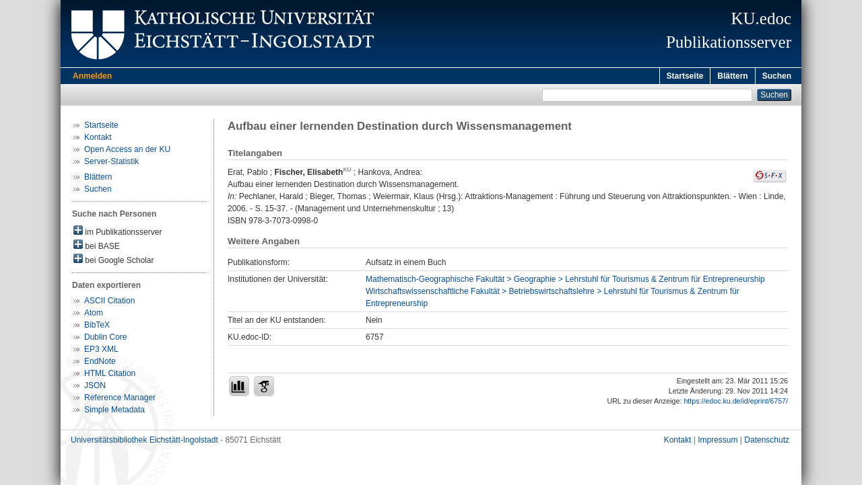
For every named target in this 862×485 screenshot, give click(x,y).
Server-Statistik (111, 163)
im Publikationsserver (117, 233)
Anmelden (92, 76)
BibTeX (97, 327)
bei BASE (96, 247)
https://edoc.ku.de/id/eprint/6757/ (736, 403)
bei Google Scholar (113, 261)
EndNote (100, 363)
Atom (93, 315)
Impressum (717, 442)
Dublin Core (105, 339)
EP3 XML (101, 351)
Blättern (732, 76)
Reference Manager (120, 399)
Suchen (776, 76)
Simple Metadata (114, 411)
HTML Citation (109, 375)
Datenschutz (766, 442)
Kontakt (98, 139)
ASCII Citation (109, 302)
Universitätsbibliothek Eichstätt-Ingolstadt (144, 442)
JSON (95, 387)
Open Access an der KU (127, 151)
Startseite (685, 76)
